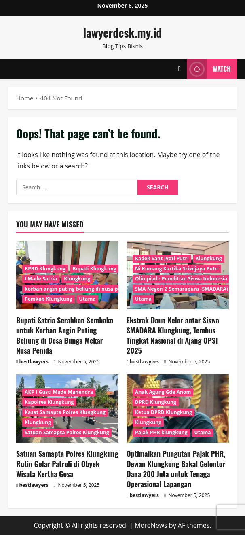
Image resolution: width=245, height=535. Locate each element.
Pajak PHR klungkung (161, 432)
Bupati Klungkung (94, 268)
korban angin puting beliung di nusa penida (78, 288)
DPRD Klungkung (155, 402)
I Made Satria (41, 278)
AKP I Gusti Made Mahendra (59, 392)
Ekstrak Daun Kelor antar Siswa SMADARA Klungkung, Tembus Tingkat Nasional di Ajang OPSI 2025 (173, 335)
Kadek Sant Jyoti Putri (162, 258)
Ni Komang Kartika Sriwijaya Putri (177, 268)
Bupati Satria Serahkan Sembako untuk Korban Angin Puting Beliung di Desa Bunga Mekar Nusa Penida (64, 335)
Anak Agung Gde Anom (163, 392)
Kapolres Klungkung (49, 402)
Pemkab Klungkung (48, 298)
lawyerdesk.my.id (122, 32)
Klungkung (77, 278)
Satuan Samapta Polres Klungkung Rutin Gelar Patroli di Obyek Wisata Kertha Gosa (67, 463)
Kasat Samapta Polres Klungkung (65, 412)
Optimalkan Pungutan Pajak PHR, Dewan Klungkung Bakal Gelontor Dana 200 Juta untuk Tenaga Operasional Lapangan (176, 469)
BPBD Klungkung (45, 268)
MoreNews (151, 525)
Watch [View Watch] (209, 69)
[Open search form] (179, 69)
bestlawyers (34, 361)
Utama (87, 298)
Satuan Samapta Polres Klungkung (67, 432)
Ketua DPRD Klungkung (163, 412)
